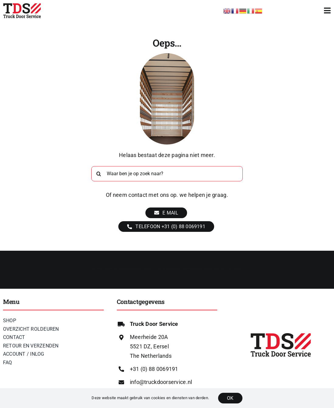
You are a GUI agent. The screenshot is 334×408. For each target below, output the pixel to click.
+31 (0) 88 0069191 (154, 369)
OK (230, 398)
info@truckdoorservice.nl (161, 382)
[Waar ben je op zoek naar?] (167, 173)
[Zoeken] (98, 173)
